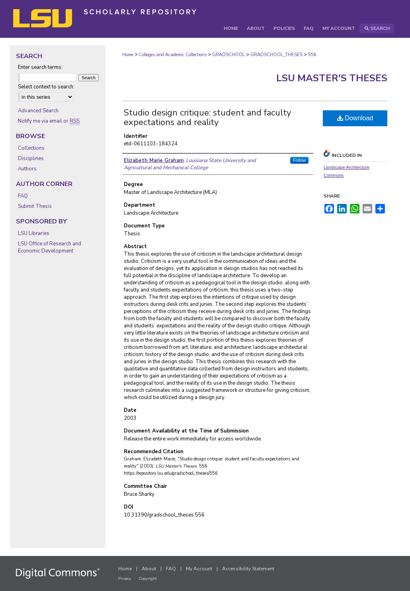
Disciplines (31, 158)
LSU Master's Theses (331, 78)
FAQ (23, 196)
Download (355, 118)
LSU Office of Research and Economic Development (49, 247)
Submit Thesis (35, 206)
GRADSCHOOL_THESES (276, 55)
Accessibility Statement (248, 569)
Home (127, 55)
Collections (31, 148)
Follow (299, 160)
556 (312, 55)
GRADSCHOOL (228, 55)
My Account (199, 569)
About (149, 569)
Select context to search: (46, 86)
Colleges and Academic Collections (173, 55)
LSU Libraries (33, 233)
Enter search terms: (40, 67)
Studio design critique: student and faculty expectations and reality (207, 117)
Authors (27, 168)
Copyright (148, 578)
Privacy (124, 578)
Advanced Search (38, 110)
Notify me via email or (49, 121)
